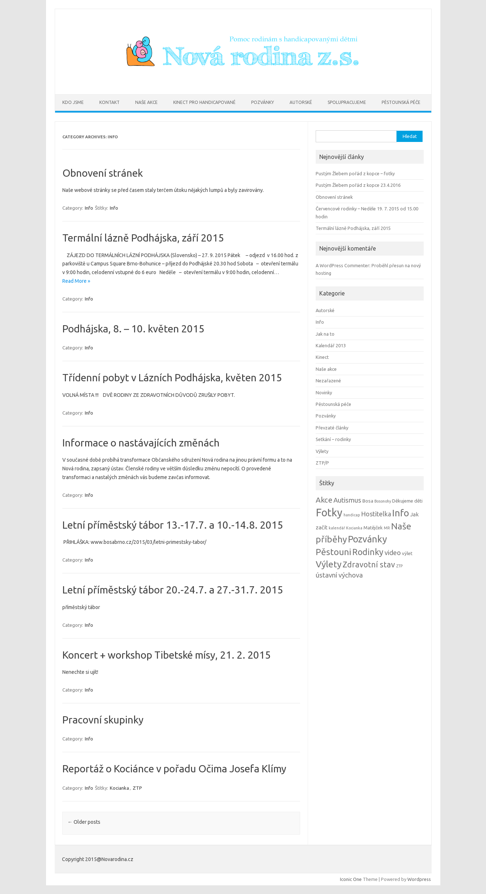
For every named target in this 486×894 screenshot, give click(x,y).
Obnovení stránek (102, 173)
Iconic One (351, 879)
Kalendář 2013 (331, 345)
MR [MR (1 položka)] (387, 528)
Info (89, 207)
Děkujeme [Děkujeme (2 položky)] (402, 501)
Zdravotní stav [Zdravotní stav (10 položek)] (368, 564)
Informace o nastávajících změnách (141, 442)
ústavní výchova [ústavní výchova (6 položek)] (339, 575)
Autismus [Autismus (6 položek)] (347, 500)
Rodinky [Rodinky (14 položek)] (367, 552)
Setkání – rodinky (333, 439)
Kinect (322, 357)
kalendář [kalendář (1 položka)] (337, 528)
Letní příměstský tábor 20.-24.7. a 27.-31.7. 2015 (172, 589)
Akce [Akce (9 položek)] (324, 500)
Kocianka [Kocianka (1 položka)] (354, 528)
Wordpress (419, 879)
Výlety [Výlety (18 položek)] (328, 564)
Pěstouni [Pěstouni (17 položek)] (333, 552)
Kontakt (109, 102)
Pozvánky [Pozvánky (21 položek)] (367, 539)
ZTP (137, 787)
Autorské (301, 102)
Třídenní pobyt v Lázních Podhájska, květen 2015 (172, 377)
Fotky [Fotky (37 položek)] (329, 513)
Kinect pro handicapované (204, 102)
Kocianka (119, 787)
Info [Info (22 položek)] (400, 513)
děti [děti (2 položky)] (418, 501)
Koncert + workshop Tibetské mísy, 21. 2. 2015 (166, 654)
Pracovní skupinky (103, 719)
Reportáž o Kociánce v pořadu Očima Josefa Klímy (174, 768)
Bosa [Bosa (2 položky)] (367, 501)
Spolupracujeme (347, 102)
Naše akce (146, 102)
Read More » (76, 281)
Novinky (324, 392)
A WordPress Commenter (342, 265)
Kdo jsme (73, 102)
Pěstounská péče (401, 102)
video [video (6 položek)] (393, 553)
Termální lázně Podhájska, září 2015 (143, 237)
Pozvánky (262, 102)
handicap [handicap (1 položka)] (352, 515)
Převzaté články (332, 427)
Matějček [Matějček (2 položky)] (373, 527)
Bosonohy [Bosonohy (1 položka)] (382, 501)
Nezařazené (328, 380)
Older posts (83, 822)
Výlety (322, 451)
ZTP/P (322, 462)
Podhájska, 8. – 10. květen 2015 (133, 328)
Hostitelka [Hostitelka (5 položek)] (376, 514)
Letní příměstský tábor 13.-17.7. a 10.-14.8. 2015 (172, 524)
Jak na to (325, 333)
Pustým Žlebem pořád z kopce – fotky (355, 173)
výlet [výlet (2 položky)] (407, 553)
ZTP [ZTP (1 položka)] (399, 566)
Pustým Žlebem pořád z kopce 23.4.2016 (358, 185)
